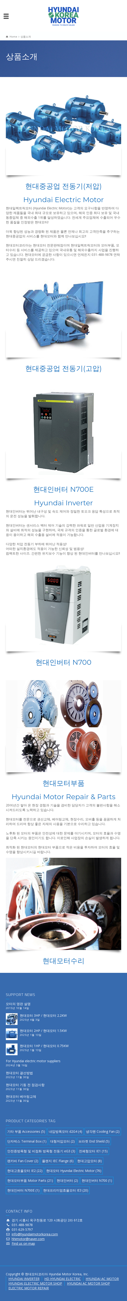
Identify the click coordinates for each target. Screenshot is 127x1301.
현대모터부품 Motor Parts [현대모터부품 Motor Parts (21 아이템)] (30, 1180)
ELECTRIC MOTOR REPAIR (28, 1288)
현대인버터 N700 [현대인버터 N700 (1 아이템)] (97, 1180)
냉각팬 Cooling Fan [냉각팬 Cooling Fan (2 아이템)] (103, 1131)
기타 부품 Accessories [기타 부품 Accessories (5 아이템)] (26, 1131)
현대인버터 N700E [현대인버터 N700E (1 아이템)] (23, 1190)
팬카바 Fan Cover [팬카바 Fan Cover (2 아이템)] (22, 1161)
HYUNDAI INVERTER (23, 1278)
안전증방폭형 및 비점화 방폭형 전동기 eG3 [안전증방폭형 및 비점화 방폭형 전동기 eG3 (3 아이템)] (41, 1151)
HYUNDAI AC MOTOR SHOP (88, 1283)
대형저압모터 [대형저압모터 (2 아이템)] (62, 1141)
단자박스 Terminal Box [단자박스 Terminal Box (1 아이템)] (26, 1141)
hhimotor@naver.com (28, 1239)
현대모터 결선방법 (19, 1073)
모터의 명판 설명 (18, 1004)
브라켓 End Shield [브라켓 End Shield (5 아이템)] (93, 1141)
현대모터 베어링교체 (21, 1096)
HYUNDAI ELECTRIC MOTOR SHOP (35, 1283)
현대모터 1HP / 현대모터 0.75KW (44, 1046)
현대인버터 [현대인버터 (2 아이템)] (67, 1180)
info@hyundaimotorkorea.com (35, 1234)
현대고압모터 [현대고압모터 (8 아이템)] (89, 1161)
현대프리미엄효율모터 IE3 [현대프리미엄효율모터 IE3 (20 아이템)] (65, 1190)
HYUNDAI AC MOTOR (102, 1278)
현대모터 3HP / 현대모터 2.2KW (43, 1015)
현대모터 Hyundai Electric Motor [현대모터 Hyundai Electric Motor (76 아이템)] (73, 1170)
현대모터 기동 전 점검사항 (25, 1085)
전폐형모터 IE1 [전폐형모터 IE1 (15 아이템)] (93, 1151)
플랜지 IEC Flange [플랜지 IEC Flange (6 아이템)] (58, 1161)
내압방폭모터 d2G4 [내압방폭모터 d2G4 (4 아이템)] (65, 1131)
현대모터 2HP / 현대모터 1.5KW (43, 1030)
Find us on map (23, 1243)
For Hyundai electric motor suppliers (33, 1061)
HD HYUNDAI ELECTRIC (62, 1278)
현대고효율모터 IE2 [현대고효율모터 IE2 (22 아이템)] (24, 1170)
